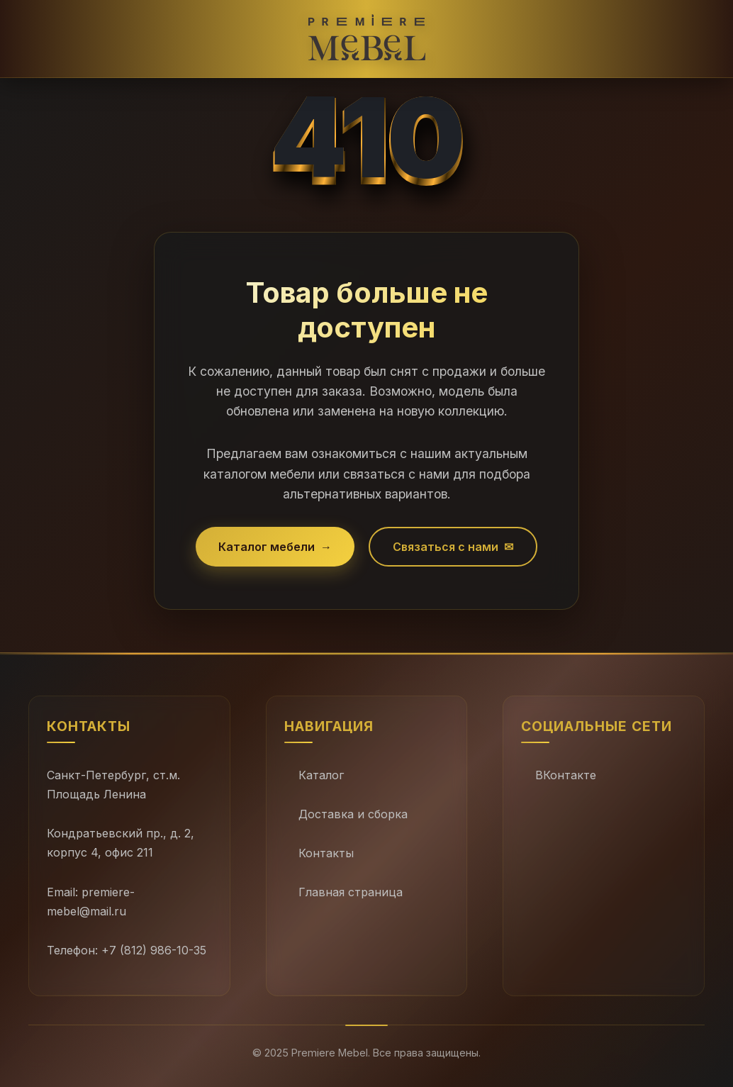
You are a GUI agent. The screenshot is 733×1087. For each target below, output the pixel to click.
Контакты (326, 853)
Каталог (321, 775)
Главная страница (350, 892)
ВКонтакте (565, 775)
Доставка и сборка (353, 814)
